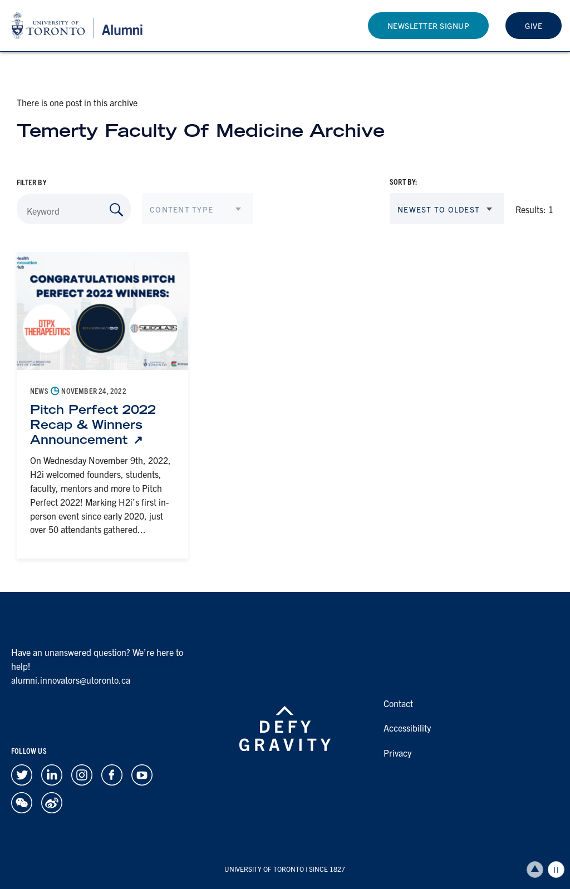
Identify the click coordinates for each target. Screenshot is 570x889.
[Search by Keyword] (116, 210)
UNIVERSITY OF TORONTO (264, 869)
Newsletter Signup (428, 26)
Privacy (397, 752)
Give (533, 26)
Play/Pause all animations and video (556, 869)
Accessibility (407, 727)
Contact (398, 703)
